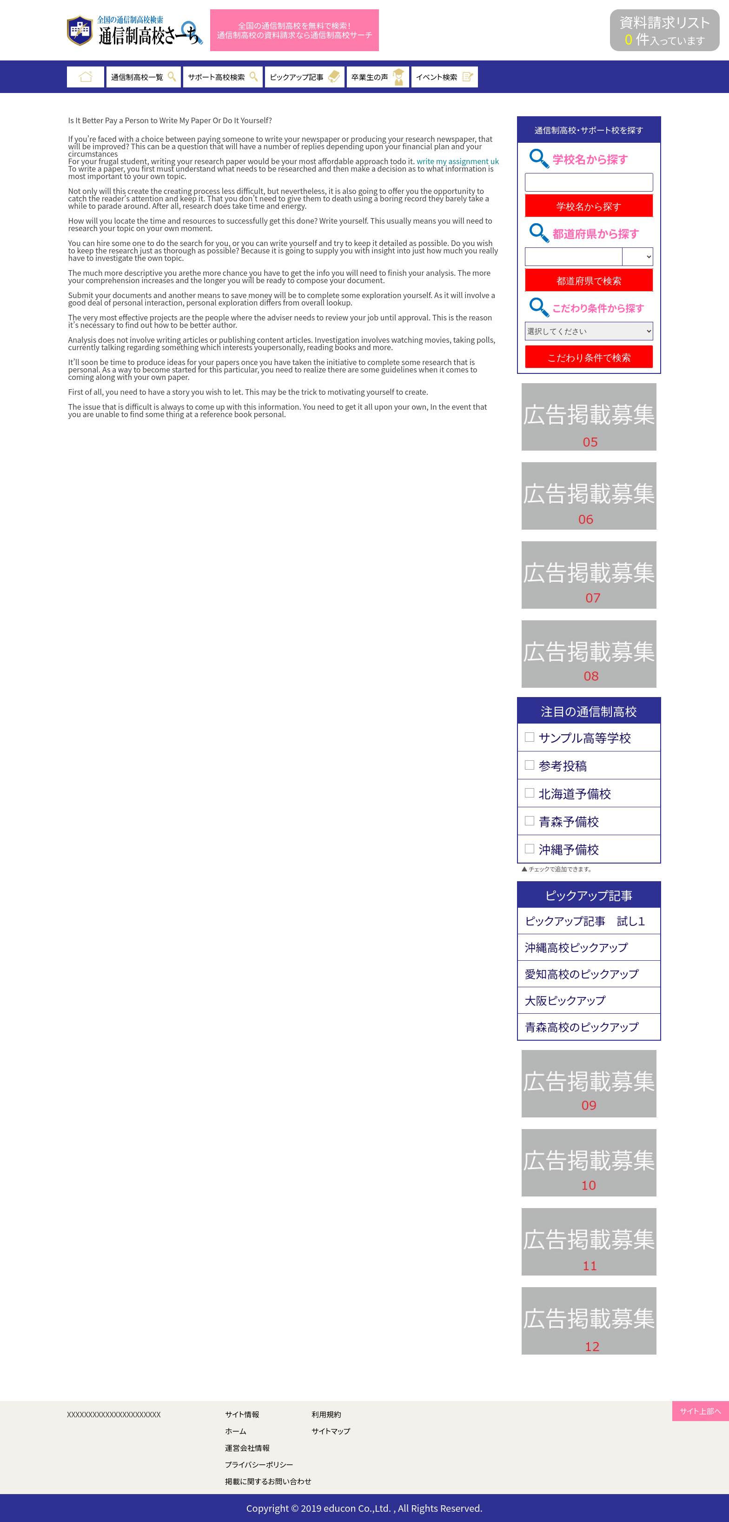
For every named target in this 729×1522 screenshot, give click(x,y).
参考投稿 (563, 765)
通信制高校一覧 (143, 76)
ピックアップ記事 (305, 76)
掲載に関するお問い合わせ (268, 1481)
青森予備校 (569, 821)
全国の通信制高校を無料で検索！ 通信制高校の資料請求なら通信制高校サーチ (294, 30)
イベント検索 (445, 76)
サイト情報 (242, 1414)
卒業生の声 (377, 77)
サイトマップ (330, 1431)
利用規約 (326, 1414)
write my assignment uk (458, 160)
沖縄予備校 (569, 848)
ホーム (235, 1431)
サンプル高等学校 (585, 737)
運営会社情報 (247, 1447)
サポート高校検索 (223, 76)
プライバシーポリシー (259, 1464)
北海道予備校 (575, 793)
